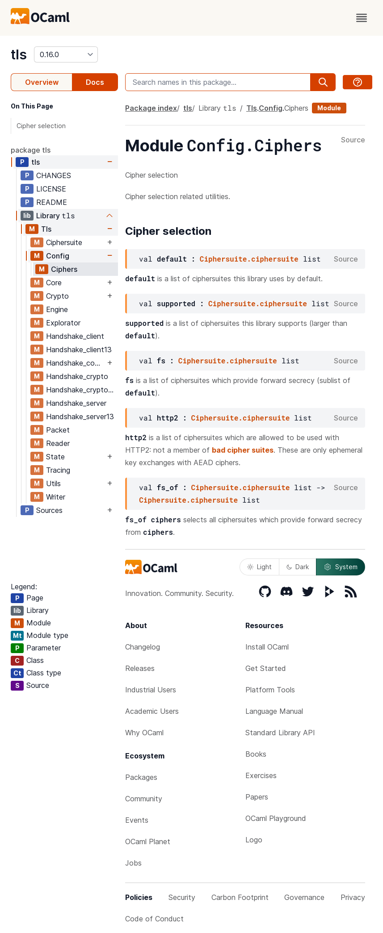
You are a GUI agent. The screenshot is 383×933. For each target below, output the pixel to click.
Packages (141, 777)
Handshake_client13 (79, 349)
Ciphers (64, 269)
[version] (66, 54)
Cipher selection (41, 125)
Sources (49, 510)
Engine (57, 309)
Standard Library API (280, 732)
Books (255, 754)
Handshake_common (75, 362)
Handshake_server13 (80, 416)
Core (54, 282)
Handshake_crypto (77, 376)
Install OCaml (267, 646)
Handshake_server (76, 403)
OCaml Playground (275, 818)
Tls (46, 229)
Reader (58, 443)
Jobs (133, 862)
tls (19, 54)
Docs (95, 82)
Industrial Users (150, 689)
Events (136, 820)
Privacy (353, 897)
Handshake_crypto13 (81, 389)
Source (353, 140)
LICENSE (51, 188)
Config (57, 255)
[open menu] (361, 18)
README (51, 202)
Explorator (63, 322)
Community (143, 798)
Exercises (261, 775)
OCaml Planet (147, 841)
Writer (55, 496)
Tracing (58, 470)
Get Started (265, 668)
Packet (58, 429)
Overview (42, 82)
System (341, 567)
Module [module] (329, 108)
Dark (297, 567)
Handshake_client (75, 336)
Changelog (142, 646)
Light (259, 567)
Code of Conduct (154, 918)
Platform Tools (270, 689)
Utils (53, 483)
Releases (140, 668)
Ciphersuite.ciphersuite (249, 258)
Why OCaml (144, 732)
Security (181, 897)
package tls (31, 150)
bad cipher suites (243, 450)
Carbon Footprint (240, 897)
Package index (151, 108)
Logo (253, 839)
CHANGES (53, 175)
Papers (256, 796)
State (55, 456)
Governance (304, 897)
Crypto (57, 296)
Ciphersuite (64, 242)
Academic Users (152, 711)
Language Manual (274, 711)
